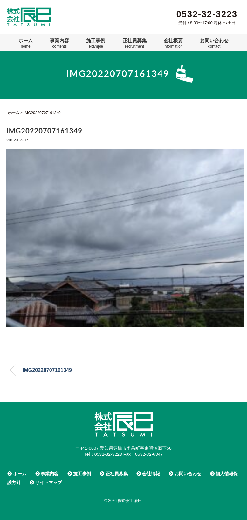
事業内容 (59, 43)
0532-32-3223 (206, 14)
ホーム (25, 43)
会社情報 (148, 473)
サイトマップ (46, 482)
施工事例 (95, 43)
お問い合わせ (214, 43)
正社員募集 (135, 43)
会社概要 (173, 43)
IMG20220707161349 (47, 370)
